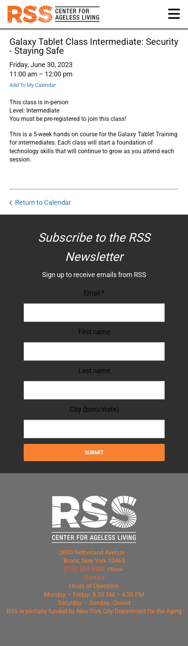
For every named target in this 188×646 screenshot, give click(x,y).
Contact (94, 577)
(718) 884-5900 (84, 569)
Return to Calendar (43, 202)
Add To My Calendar (32, 85)
